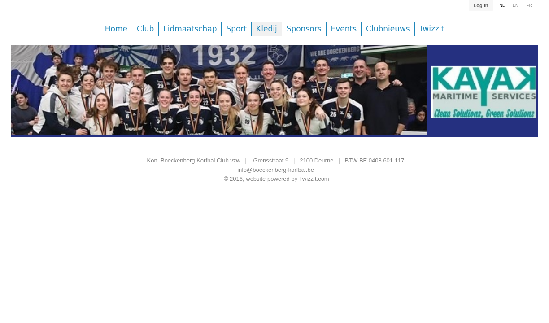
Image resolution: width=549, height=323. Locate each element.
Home (116, 29)
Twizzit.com (314, 178)
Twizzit (431, 29)
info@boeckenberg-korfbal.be (275, 169)
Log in (480, 5)
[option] (219, 96)
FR (529, 5)
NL (502, 5)
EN (515, 5)
